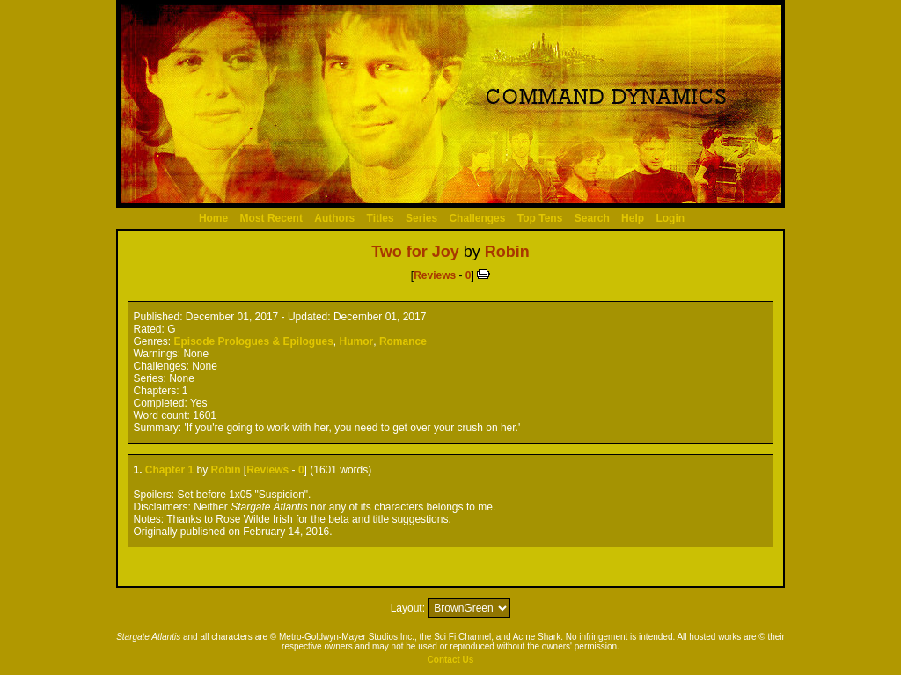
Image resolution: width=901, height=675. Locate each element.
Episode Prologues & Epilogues (253, 341)
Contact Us (451, 659)
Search (592, 218)
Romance (403, 341)
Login (670, 218)
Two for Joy (415, 251)
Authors (334, 218)
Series (421, 218)
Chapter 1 (169, 470)
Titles (380, 218)
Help (632, 218)
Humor (357, 341)
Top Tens (540, 218)
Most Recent (271, 218)
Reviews (435, 275)
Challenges (477, 218)
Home (213, 218)
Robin (507, 251)
